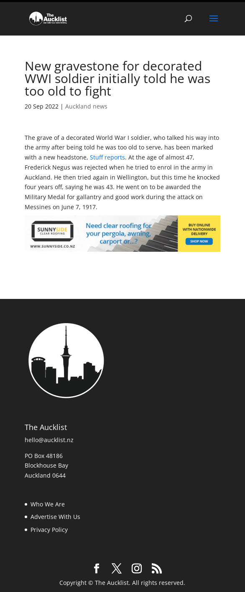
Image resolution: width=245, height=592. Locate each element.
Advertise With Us (55, 515)
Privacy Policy (49, 528)
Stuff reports (107, 156)
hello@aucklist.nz (49, 439)
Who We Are (48, 502)
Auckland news (86, 105)
